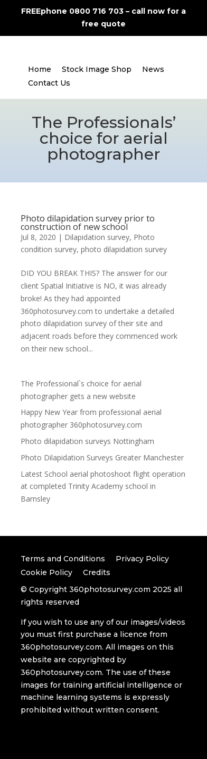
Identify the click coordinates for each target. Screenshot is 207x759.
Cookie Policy (46, 572)
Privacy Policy (142, 558)
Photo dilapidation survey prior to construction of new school (88, 222)
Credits (96, 572)
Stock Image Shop (96, 69)
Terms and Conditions (63, 558)
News (153, 69)
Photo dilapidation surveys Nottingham (87, 441)
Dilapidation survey (96, 237)
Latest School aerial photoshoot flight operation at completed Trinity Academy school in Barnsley (103, 486)
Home (39, 69)
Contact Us (49, 83)
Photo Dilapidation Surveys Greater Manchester (102, 457)
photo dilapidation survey (124, 249)
